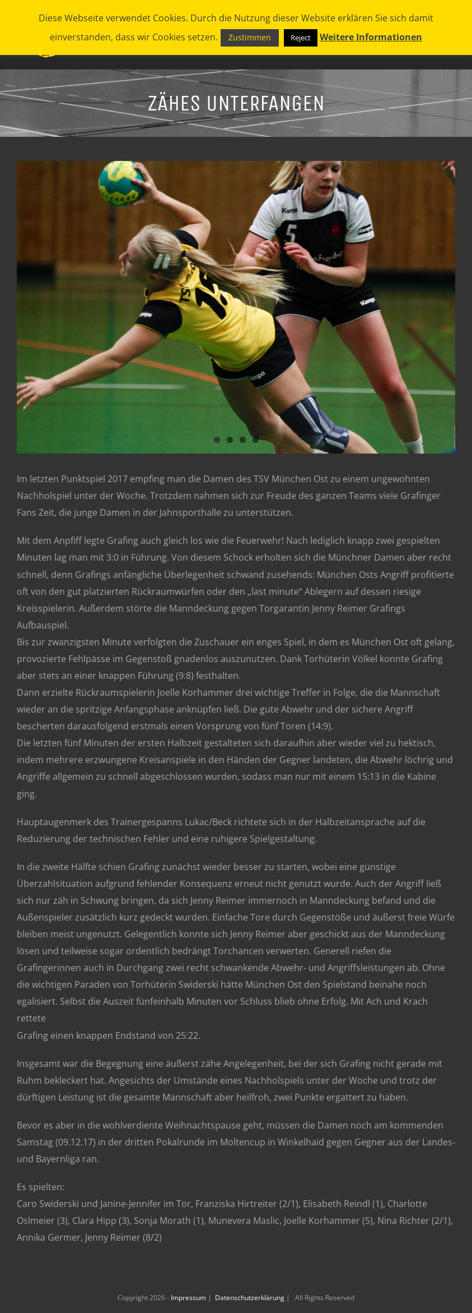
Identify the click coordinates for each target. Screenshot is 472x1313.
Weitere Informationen (371, 37)
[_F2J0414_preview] (236, 307)
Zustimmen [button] (249, 37)
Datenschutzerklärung (250, 1297)
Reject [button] (301, 38)
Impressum (189, 1297)
